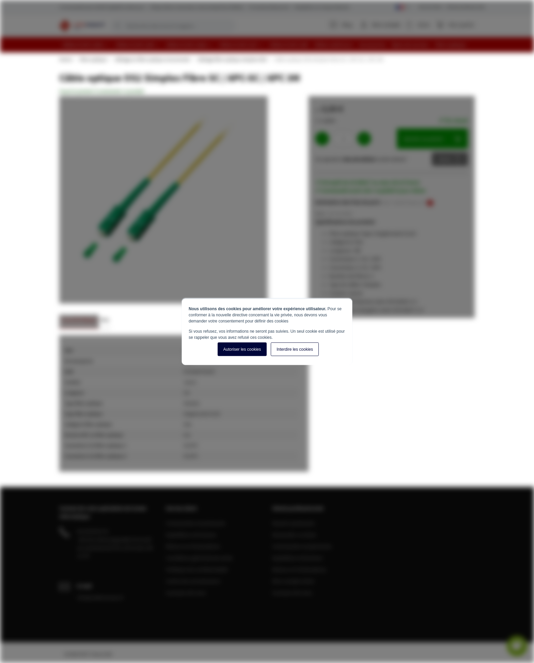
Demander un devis (294, 534)
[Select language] (402, 7)
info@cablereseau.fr (100, 597)
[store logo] (82, 25)
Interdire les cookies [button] (295, 349)
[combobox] (173, 26)
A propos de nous (186, 592)
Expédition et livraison (191, 534)
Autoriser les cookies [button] (242, 349)
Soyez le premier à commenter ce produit (101, 91)
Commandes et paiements (195, 523)
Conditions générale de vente (199, 557)
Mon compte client (293, 581)
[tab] (79, 322)
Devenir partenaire (293, 523)
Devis (445, 159)
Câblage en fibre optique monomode (151, 59)
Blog (341, 24)
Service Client (430, 6)
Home (65, 59)
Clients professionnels (465, 6)
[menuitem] (85, 44)
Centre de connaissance (193, 581)
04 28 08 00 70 (92, 531)
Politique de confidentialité (197, 569)
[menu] (269, 44)
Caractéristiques (79, 319)
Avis (104, 319)
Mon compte (386, 24)
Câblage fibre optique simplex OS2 (231, 59)
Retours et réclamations (193, 546)
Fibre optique (93, 59)
